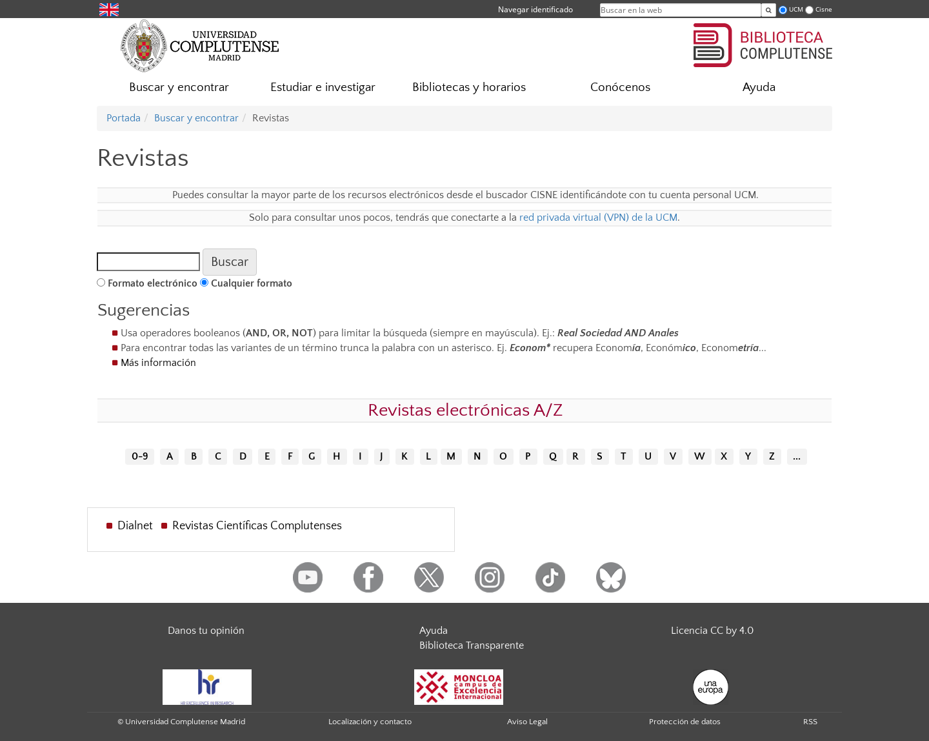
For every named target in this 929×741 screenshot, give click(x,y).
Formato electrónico (152, 283)
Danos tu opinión (206, 630)
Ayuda (759, 87)
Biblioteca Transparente (471, 645)
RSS (810, 721)
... (797, 457)
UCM (796, 9)
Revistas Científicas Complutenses (257, 526)
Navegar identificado (535, 9)
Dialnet (135, 526)
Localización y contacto (370, 721)
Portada (123, 118)
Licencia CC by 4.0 (712, 630)
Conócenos (620, 87)
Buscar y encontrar (179, 87)
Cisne (823, 9)
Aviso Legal (527, 721)
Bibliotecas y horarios (469, 87)
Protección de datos (685, 721)
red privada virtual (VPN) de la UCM (598, 217)
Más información (158, 363)
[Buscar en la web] (768, 10)
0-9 (140, 457)
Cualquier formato (251, 283)
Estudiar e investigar (322, 87)
